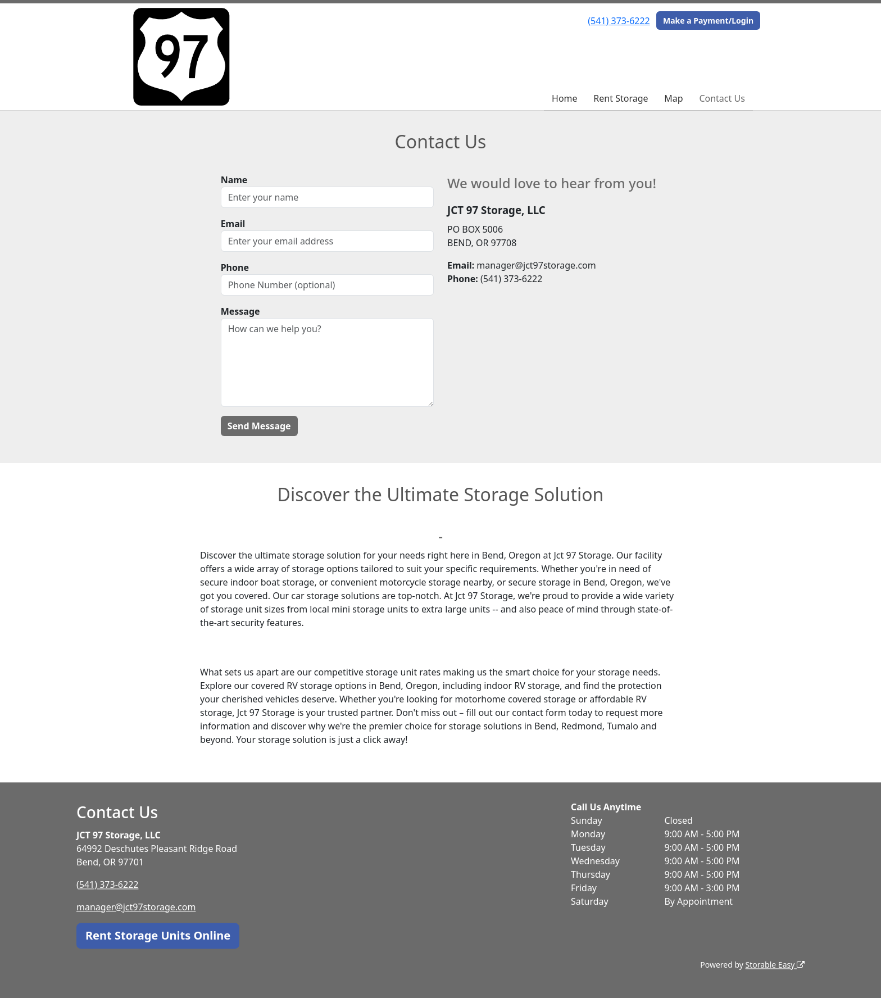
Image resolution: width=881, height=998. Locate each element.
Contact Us (721, 98)
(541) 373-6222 (619, 21)
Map (673, 98)
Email (233, 223)
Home (565, 98)
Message (240, 311)
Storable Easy (775, 964)
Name (234, 180)
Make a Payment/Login (708, 20)
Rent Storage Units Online (157, 935)
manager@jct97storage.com (136, 907)
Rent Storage (620, 98)
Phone (235, 267)
